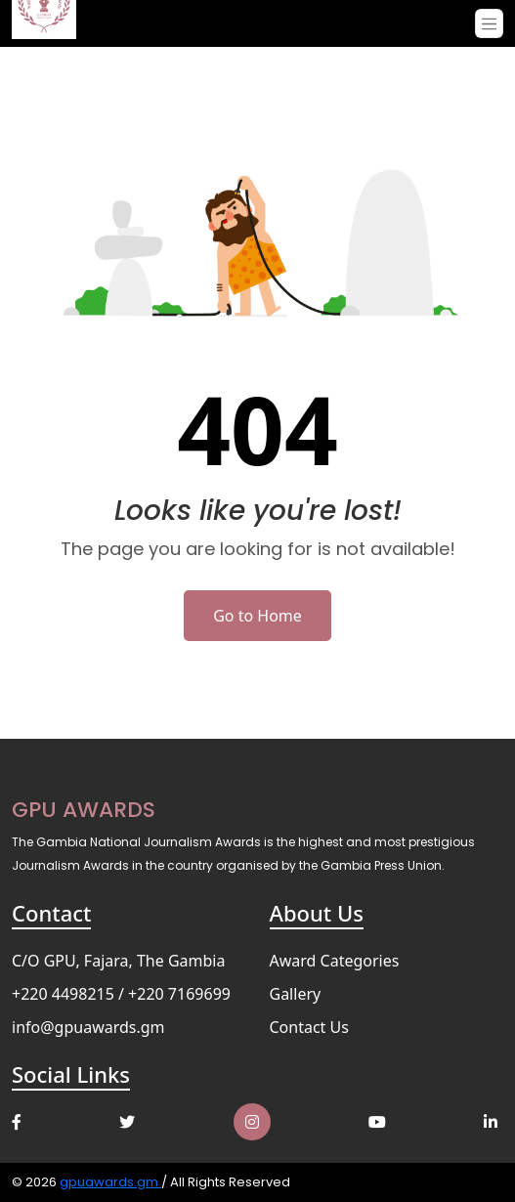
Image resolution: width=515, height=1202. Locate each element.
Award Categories (335, 960)
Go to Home (257, 615)
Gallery (296, 994)
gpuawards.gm (110, 1182)
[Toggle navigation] (489, 23)
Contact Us (309, 1027)
